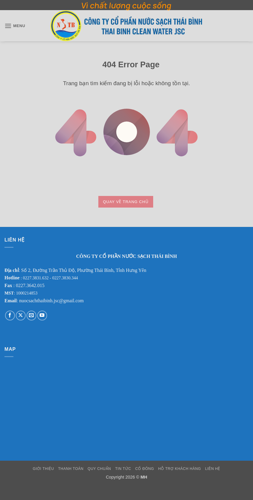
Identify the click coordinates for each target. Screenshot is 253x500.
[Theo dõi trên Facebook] (10, 315)
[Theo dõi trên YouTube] (42, 315)
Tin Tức (123, 469)
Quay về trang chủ (125, 202)
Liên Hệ (212, 469)
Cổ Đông (144, 469)
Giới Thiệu (43, 469)
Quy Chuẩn (99, 469)
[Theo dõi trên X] (21, 315)
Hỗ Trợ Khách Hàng (179, 469)
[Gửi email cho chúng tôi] (31, 315)
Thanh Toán (70, 469)
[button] (14, 25)
